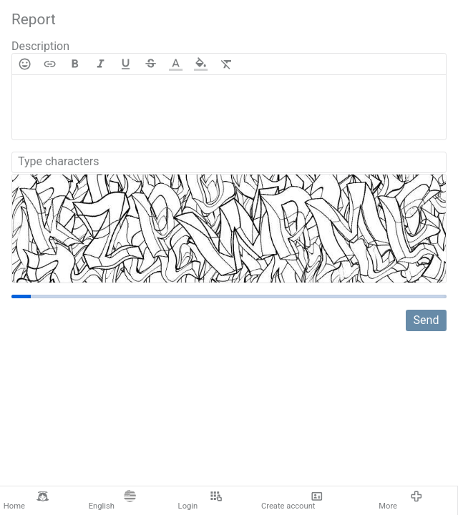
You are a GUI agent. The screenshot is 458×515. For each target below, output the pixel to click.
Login (200, 500)
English (112, 500)
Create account (292, 500)
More (400, 500)
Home (26, 500)
